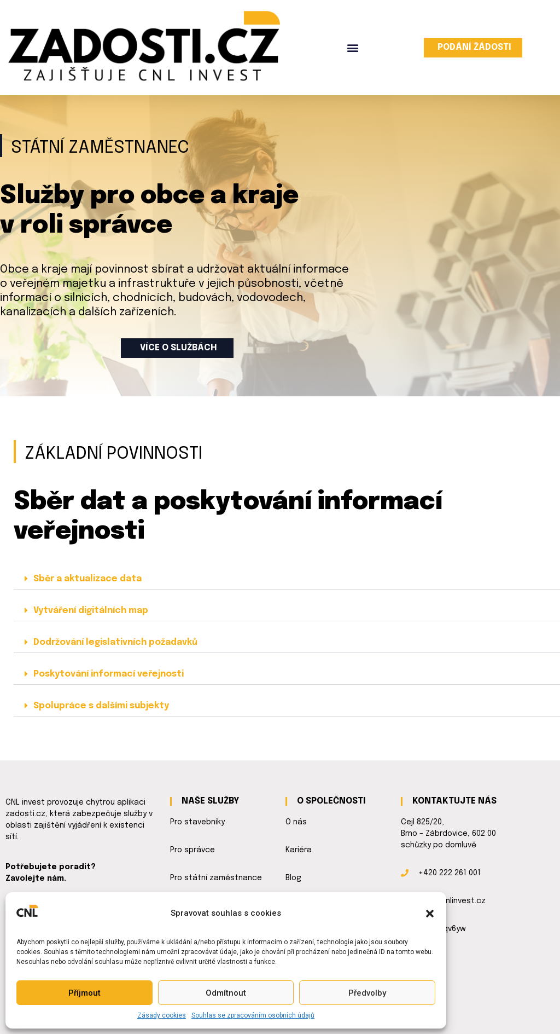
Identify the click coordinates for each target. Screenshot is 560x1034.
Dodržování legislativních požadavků (115, 642)
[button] (429, 913)
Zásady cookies (161, 1015)
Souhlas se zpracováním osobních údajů (252, 1015)
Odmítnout (226, 993)
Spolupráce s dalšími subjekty (101, 705)
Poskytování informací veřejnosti (108, 674)
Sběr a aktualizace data (87, 579)
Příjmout (84, 993)
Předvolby (367, 993)
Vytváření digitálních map (90, 610)
